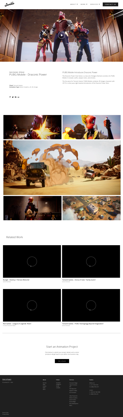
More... (71, 405)
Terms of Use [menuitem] (5, 412)
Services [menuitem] (94, 4)
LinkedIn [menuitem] (58, 387)
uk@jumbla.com (94, 394)
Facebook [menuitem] (58, 383)
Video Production (73, 396)
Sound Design (72, 401)
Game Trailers (72, 399)
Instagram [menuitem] (58, 384)
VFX (70, 386)
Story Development (73, 403)
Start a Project (6, 379)
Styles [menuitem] (44, 387)
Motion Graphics (73, 397)
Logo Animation (73, 385)
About (44, 379)
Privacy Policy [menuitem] (5, 414)
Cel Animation (72, 392)
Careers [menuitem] (44, 386)
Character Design (73, 383)
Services (71, 379)
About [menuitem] (73, 4)
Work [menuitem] (83, 4)
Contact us (110, 4)
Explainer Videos (73, 390)
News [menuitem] (44, 384)
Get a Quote (62, 361)
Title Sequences (72, 388)
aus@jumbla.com (94, 386)
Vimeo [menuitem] (57, 386)
